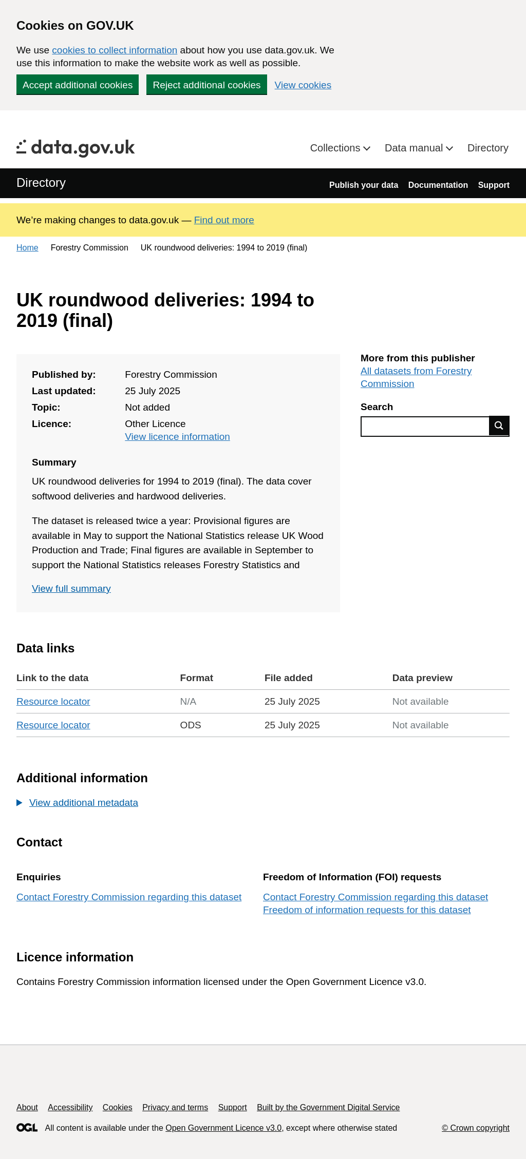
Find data (499, 425)
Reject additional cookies (206, 85)
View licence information (177, 436)
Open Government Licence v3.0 (223, 1128)
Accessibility (70, 1107)
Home (27, 247)
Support (494, 185)
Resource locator (53, 701)
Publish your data (363, 185)
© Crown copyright (476, 1128)
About (27, 1107)
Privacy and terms (175, 1107)
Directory (488, 147)
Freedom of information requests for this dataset (367, 909)
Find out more (224, 220)
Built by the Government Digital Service (328, 1107)
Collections (336, 147)
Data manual (415, 147)
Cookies (118, 1107)
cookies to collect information (114, 50)
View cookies (303, 85)
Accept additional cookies (78, 85)
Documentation (438, 185)
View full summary (71, 588)
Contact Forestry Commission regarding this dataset (128, 897)
